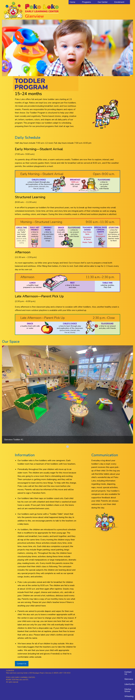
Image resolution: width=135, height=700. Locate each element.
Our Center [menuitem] (103, 2)
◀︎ (6, 394)
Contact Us (21, 663)
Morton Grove (127, 690)
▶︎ (131, 394)
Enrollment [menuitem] (119, 2)
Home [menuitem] (72, 2)
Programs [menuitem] (86, 2)
